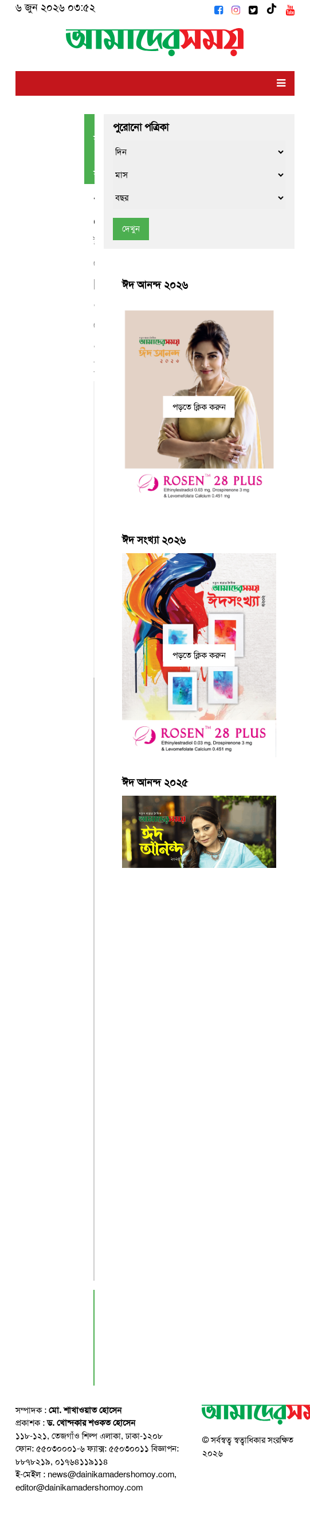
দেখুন (131, 228)
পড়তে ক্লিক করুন (199, 406)
